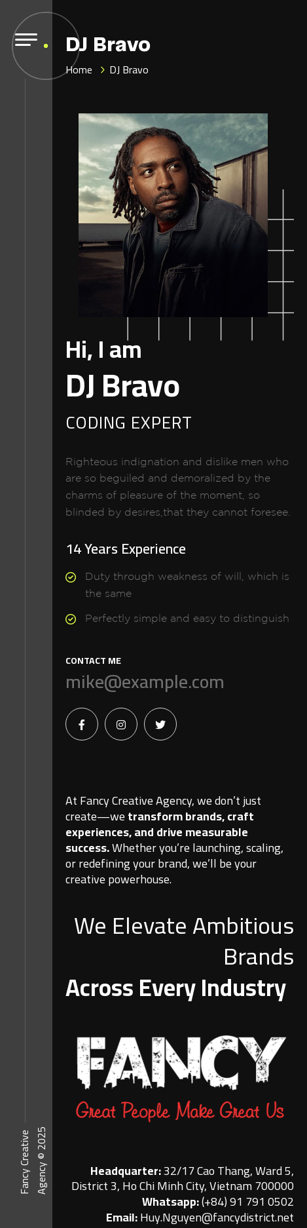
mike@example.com (145, 681)
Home (78, 69)
